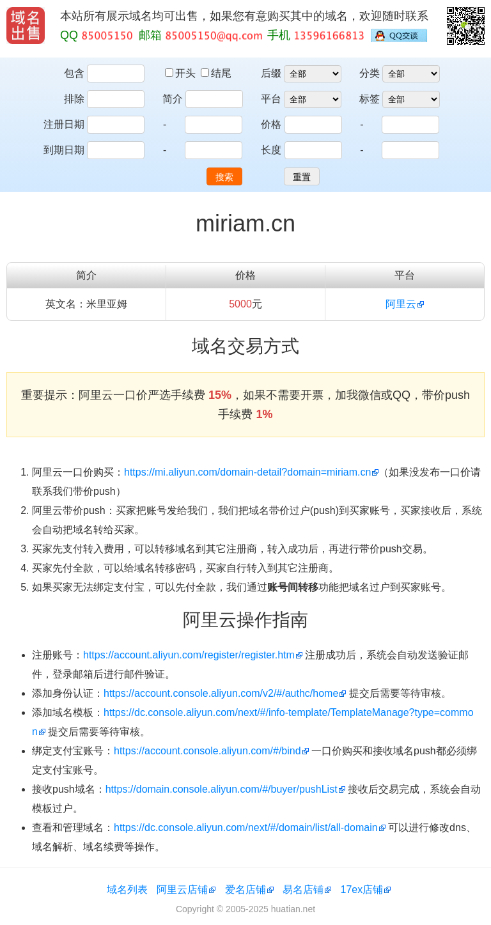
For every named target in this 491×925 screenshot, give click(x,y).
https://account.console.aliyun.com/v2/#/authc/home (221, 693)
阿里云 (401, 304)
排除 (74, 98)
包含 (74, 73)
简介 (172, 98)
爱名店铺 (245, 889)
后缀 (271, 73)
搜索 (224, 177)
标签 (369, 98)
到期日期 (63, 149)
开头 (181, 73)
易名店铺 (303, 889)
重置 (302, 177)
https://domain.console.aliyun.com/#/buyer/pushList (221, 789)
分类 (369, 73)
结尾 (216, 73)
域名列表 (127, 889)
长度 (271, 149)
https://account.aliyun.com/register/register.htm (189, 654)
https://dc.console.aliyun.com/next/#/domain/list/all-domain (246, 827)
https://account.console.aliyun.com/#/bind (207, 750)
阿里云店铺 (182, 889)
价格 (271, 124)
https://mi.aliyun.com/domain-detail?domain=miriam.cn (247, 472)
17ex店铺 (362, 889)
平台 (271, 98)
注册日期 (63, 124)
